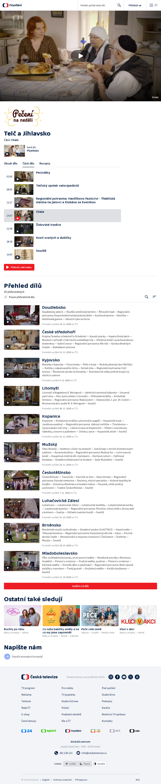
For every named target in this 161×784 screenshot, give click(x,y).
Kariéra (106, 707)
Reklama (26, 694)
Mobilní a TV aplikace (113, 714)
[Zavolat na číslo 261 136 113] (63, 753)
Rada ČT (26, 707)
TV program (28, 688)
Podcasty (107, 701)
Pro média (67, 688)
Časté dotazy (28, 721)
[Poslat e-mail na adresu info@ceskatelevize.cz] (91, 753)
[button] (80, 56)
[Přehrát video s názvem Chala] (80, 56)
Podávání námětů (71, 714)
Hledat (118, 6)
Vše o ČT (66, 721)
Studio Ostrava (70, 701)
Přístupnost (81, 779)
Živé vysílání (108, 688)
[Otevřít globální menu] (153, 5)
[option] (70, 763)
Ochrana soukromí (62, 779)
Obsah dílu (10, 163)
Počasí (65, 707)
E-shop (25, 714)
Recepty (44, 163)
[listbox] (85, 764)
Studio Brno (108, 694)
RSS (138, 779)
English (46, 779)
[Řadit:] (154, 296)
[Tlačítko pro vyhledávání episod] (146, 297)
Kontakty (107, 721)
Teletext (26, 701)
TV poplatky (68, 694)
